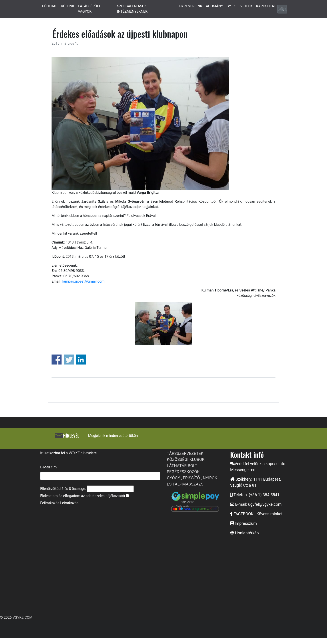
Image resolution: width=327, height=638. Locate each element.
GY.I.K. (232, 6)
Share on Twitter (69, 360)
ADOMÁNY (214, 6)
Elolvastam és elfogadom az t (82, 496)
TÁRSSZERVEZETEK (185, 453)
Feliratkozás (49, 503)
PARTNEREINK (190, 6)
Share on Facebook (57, 360)
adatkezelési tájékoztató (105, 496)
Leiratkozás (69, 503)
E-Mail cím (48, 467)
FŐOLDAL (49, 6)
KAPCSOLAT (266, 6)
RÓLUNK (67, 6)
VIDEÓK (246, 6)
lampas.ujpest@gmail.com (83, 281)
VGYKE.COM (22, 617)
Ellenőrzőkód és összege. (63, 489)
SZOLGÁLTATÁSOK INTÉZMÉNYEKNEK (132, 9)
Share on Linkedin (81, 360)
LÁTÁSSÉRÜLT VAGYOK (89, 9)
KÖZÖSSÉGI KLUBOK (186, 459)
